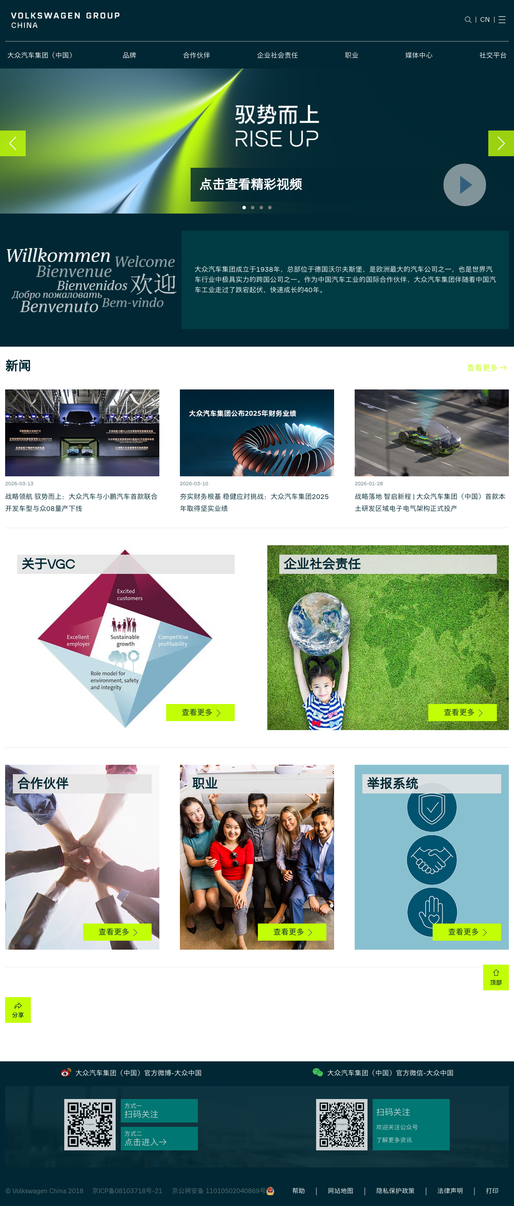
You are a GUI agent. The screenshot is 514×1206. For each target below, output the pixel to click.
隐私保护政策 (395, 1191)
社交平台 (493, 55)
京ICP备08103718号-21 (127, 1191)
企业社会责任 (277, 55)
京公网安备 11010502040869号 (219, 1191)
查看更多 (201, 712)
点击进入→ (145, 1142)
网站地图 (340, 1191)
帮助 (298, 1191)
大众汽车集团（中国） (41, 55)
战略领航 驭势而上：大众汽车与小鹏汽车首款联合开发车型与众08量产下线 (81, 503)
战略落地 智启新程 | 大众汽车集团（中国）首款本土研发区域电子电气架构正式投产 (430, 503)
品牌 (129, 55)
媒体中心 (419, 55)
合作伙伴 (196, 55)
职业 (352, 55)
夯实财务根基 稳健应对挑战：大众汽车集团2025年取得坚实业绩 (254, 503)
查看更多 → (487, 368)
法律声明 (450, 1191)
